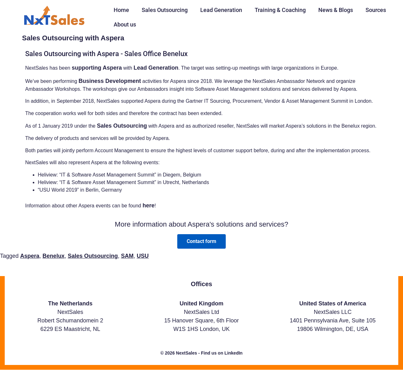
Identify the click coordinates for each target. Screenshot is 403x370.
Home (121, 10)
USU (143, 256)
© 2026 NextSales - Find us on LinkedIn (202, 353)
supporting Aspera (97, 68)
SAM (127, 256)
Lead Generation (221, 10)
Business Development (110, 81)
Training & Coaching (280, 10)
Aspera (29, 256)
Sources (376, 10)
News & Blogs (335, 10)
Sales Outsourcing (165, 10)
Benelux (54, 256)
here (149, 205)
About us (125, 24)
